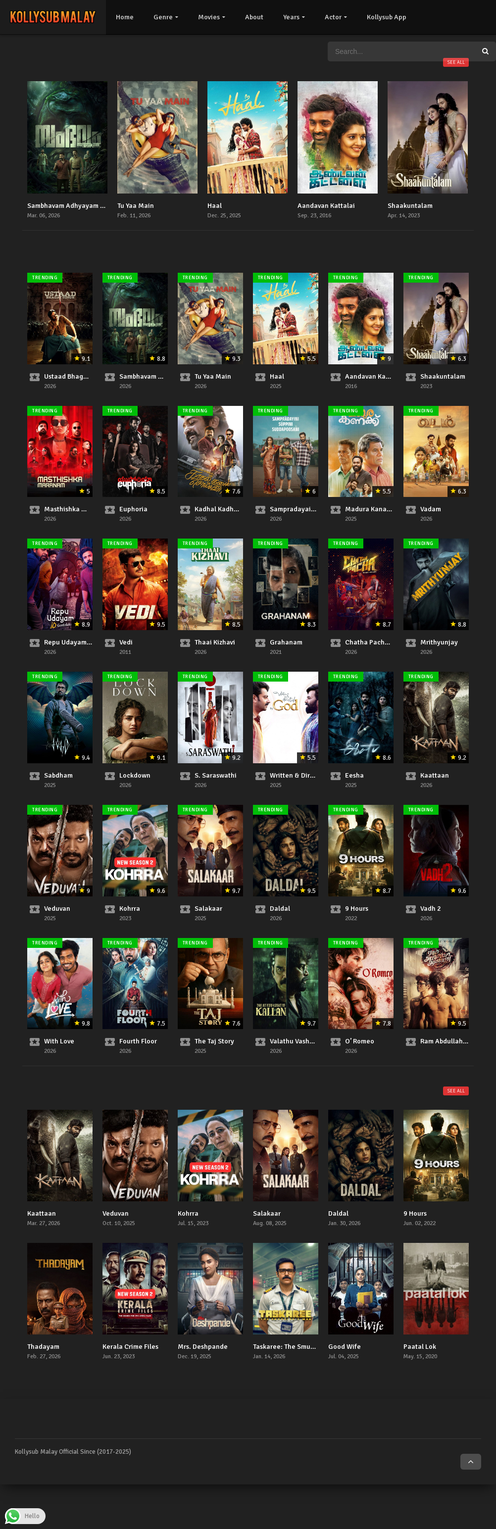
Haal (214, 205)
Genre (163, 17)
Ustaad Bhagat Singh (76, 376)
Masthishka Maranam (77, 509)
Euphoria (133, 509)
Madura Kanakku (371, 509)
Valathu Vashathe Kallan (307, 1041)
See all (456, 62)
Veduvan (57, 908)
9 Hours (356, 908)
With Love (59, 1041)
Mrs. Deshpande (203, 1346)
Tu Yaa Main (135, 205)
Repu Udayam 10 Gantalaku (87, 642)
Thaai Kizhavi (215, 642)
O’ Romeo (359, 1041)
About (254, 17)
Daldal (280, 908)
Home (125, 17)
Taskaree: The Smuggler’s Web (299, 1346)
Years (291, 17)
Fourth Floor (138, 1041)
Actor (333, 17)
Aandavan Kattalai (326, 205)
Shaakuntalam (410, 205)
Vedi (126, 642)
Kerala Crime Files (130, 1346)
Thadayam (43, 1346)
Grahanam (286, 642)
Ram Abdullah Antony (453, 1041)
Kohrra (129, 908)
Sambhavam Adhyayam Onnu (72, 205)
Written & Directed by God (310, 775)
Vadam (430, 509)
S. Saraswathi (216, 775)
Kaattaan (434, 775)
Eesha (354, 775)
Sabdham (58, 775)
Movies (209, 17)
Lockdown (134, 775)
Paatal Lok (419, 1346)
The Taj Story (214, 1041)
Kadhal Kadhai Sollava (229, 509)
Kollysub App (386, 17)
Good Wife (344, 1346)
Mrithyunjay (439, 642)
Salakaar (208, 908)
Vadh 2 (430, 908)
